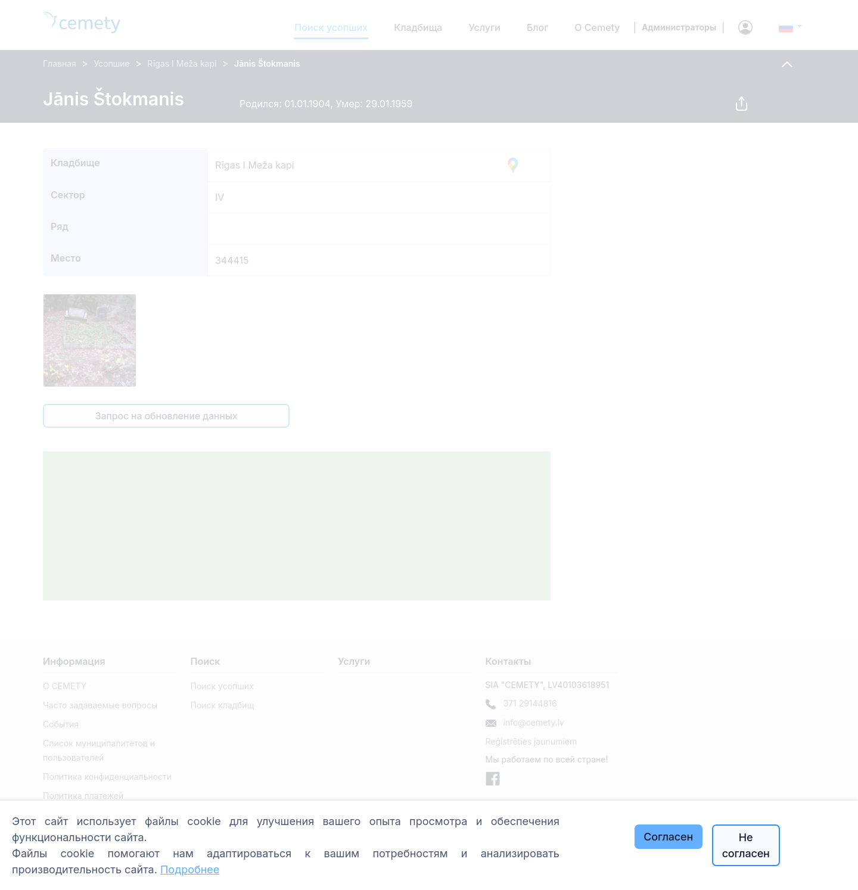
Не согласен (746, 845)
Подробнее (189, 869)
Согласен (668, 836)
